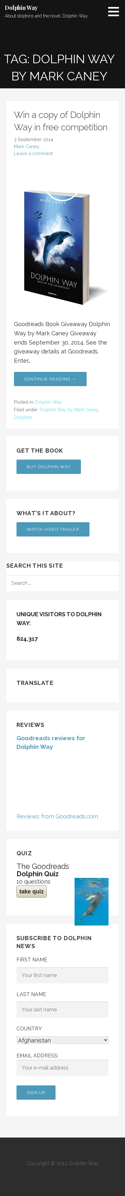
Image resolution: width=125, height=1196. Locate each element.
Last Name (31, 994)
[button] (116, 11)
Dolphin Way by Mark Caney (69, 409)
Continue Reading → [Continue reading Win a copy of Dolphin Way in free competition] (50, 379)
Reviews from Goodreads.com (57, 816)
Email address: (62, 1064)
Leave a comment (33, 153)
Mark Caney (26, 146)
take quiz (31, 891)
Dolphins (23, 417)
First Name (31, 960)
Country (29, 1029)
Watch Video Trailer (53, 529)
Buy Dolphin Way (49, 466)
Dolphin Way (21, 7)
